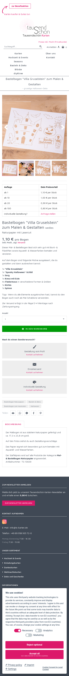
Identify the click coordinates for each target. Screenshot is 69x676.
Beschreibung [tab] (13, 424)
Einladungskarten (12, 563)
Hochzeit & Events (12, 558)
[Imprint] (29, 665)
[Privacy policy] (13, 665)
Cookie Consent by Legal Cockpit (53, 668)
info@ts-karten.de (19, 527)
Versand (21, 242)
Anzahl (5, 313)
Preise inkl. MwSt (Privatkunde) (53, 42)
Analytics (48, 630)
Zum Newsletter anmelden (18, 503)
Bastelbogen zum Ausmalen (15, 406)
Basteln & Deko (35, 402)
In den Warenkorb (34, 329)
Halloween (35, 406)
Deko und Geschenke (14, 576)
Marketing (38, 635)
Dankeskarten (10, 567)
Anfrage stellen (48, 214)
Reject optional (34, 644)
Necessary (27, 630)
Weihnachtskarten (12, 572)
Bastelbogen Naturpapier (14, 402)
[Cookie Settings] (10, 669)
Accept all (34, 654)
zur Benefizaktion (20, 6)
